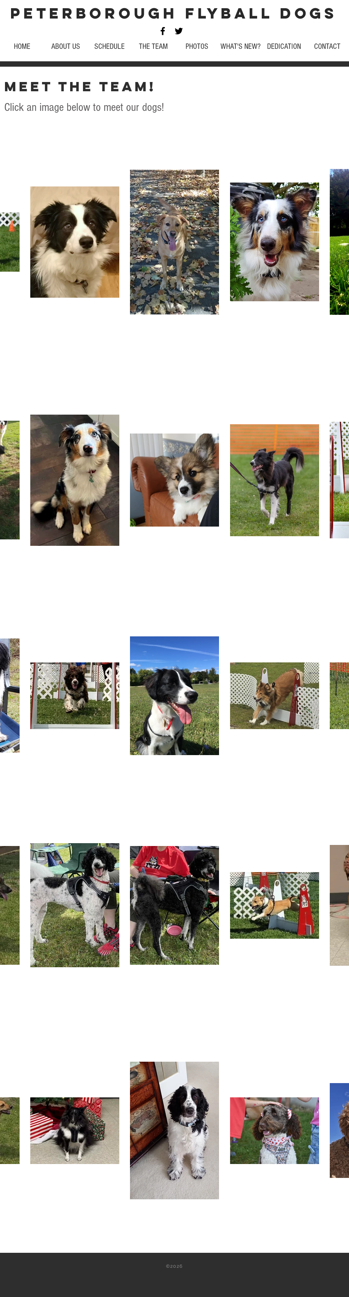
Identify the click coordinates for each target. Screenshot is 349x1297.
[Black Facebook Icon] (162, 31)
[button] (153, 46)
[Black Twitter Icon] (178, 31)
